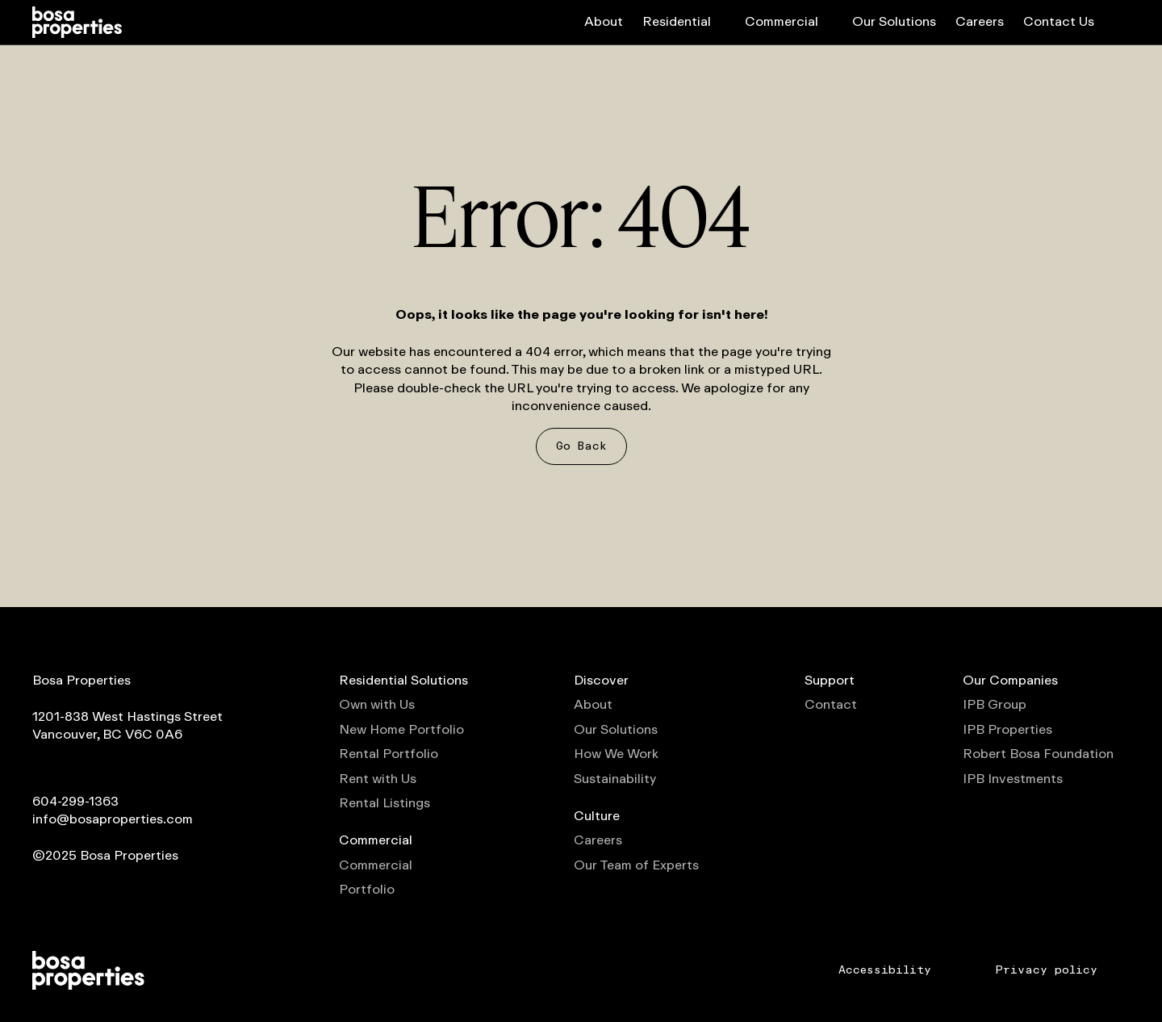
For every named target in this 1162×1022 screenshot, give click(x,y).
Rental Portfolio (388, 754)
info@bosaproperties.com (112, 819)
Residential (683, 21)
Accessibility (884, 970)
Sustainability (615, 779)
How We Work (616, 754)
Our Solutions (894, 21)
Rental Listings (384, 803)
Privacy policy (1046, 970)
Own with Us (377, 705)
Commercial (789, 21)
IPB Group (1003, 705)
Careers (979, 21)
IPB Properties (1015, 730)
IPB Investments (1021, 779)
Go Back (581, 446)
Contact (831, 705)
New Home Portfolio (401, 730)
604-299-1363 (75, 801)
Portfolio (367, 889)
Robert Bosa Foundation (1046, 754)
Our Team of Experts (636, 865)
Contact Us (1058, 21)
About (603, 21)
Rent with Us (377, 779)
